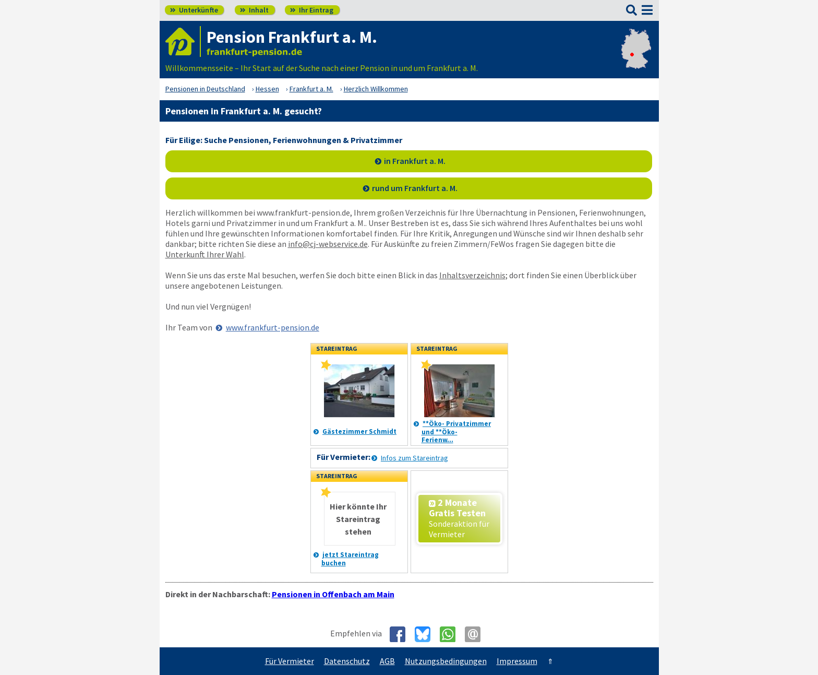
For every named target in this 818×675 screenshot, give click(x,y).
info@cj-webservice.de (328, 244)
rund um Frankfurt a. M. (415, 188)
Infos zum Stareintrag (414, 458)
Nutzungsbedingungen (446, 661)
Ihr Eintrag (311, 10)
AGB (387, 661)
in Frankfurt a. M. (415, 161)
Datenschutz (347, 661)
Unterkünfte (194, 10)
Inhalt (254, 10)
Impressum (517, 661)
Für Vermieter (289, 661)
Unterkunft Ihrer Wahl (204, 254)
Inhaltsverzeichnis (472, 275)
